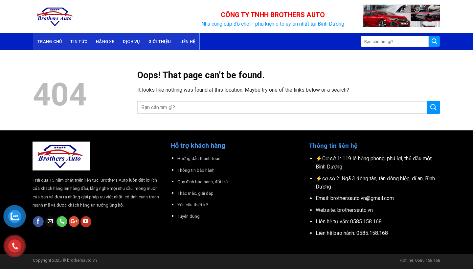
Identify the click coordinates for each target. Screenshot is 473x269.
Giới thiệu (159, 41)
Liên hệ (187, 41)
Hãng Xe (105, 41)
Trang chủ (49, 41)
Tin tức (78, 41)
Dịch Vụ (131, 41)
